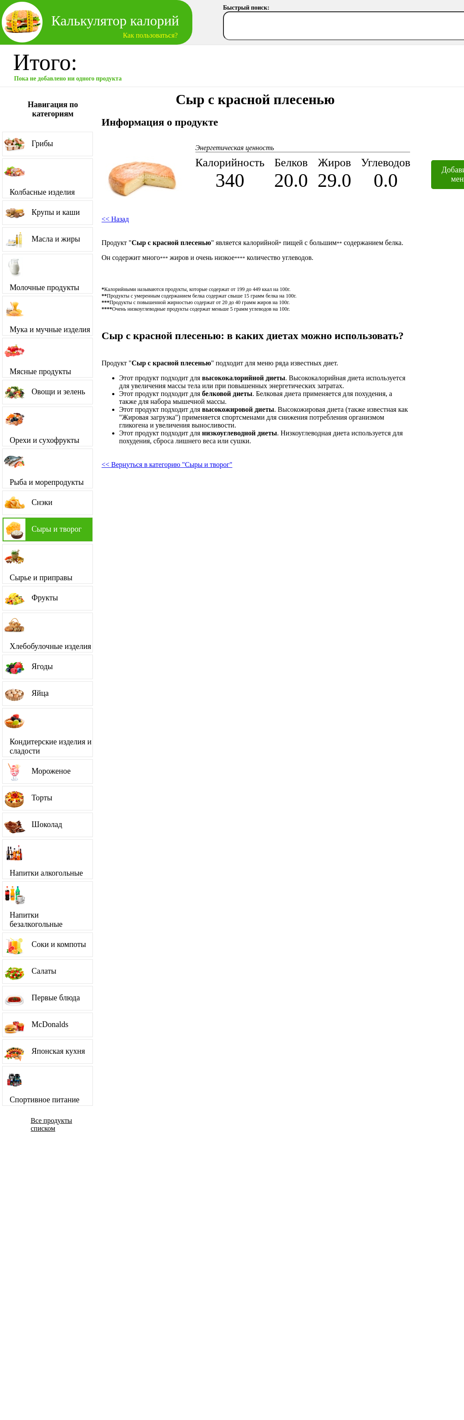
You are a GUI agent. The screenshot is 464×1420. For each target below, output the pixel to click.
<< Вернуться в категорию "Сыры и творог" (167, 464)
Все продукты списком (51, 1124)
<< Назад (115, 219)
